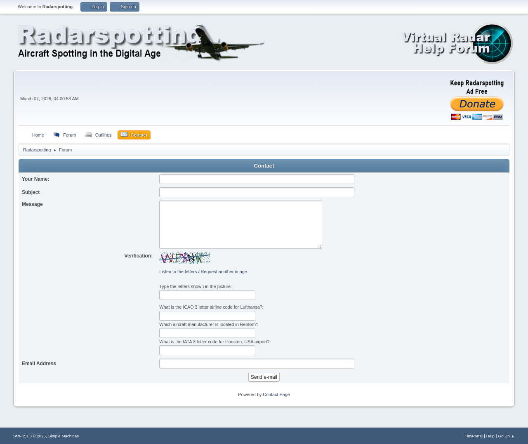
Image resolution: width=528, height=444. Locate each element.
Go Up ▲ (506, 436)
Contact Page (276, 394)
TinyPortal (474, 436)
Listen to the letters (178, 271)
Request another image (223, 271)
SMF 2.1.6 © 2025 (29, 436)
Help (490, 436)
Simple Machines (63, 436)
